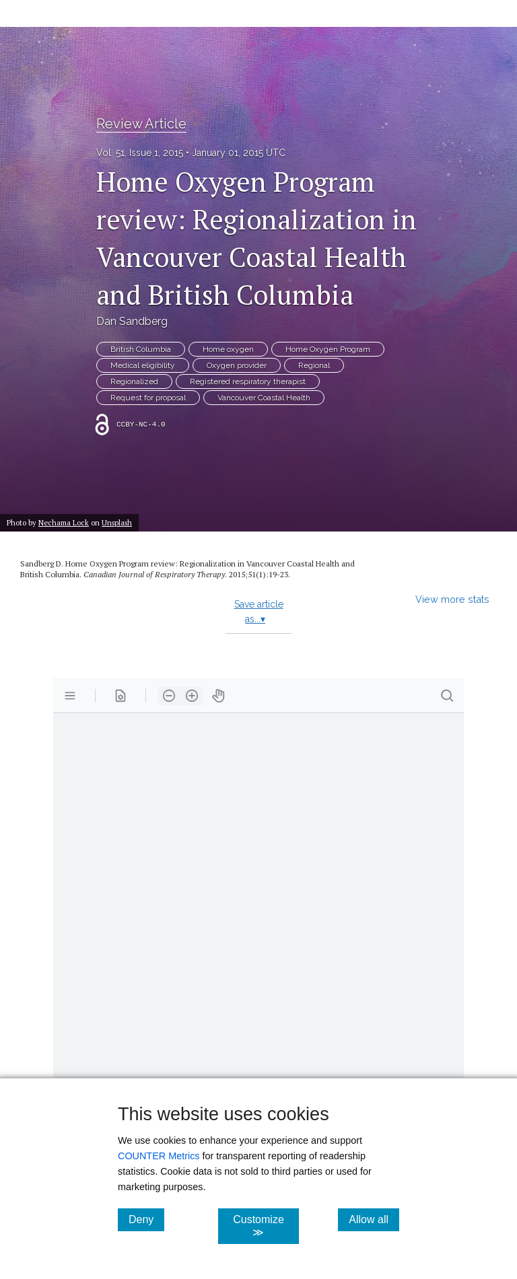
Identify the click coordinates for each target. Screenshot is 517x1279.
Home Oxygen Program (327, 349)
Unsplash (117, 522)
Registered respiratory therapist (248, 381)
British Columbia (140, 349)
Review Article (141, 124)
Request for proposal (148, 397)
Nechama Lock (63, 522)
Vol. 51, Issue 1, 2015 (139, 152)
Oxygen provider (237, 365)
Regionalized (134, 381)
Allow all (374, 1219)
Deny (146, 1219)
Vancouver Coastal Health (263, 397)
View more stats (452, 599)
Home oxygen (228, 349)
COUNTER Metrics (159, 1155)
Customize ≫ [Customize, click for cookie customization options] (265, 1226)
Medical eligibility (142, 365)
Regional (314, 365)
